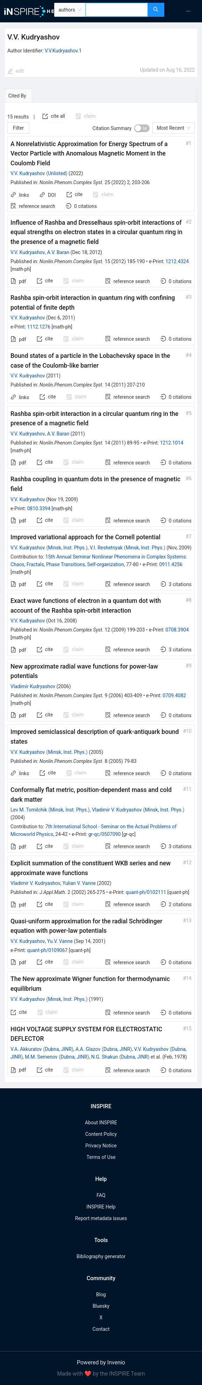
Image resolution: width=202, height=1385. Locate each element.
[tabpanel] (101, 593)
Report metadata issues (101, 1218)
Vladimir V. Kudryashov (117, 810)
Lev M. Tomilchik (28, 810)
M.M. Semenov (41, 1057)
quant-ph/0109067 (47, 950)
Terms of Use (101, 1157)
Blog (101, 1294)
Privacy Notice (100, 1145)
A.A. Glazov (87, 1049)
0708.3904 (177, 630)
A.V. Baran (58, 252)
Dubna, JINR (58, 1049)
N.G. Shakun (104, 1057)
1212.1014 (171, 443)
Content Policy (101, 1134)
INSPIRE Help (100, 1207)
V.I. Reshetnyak (106, 547)
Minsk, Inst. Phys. (67, 547)
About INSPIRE (101, 1122)
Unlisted (57, 173)
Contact (101, 1329)
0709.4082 (174, 695)
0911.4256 (170, 564)
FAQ (100, 1195)
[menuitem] (188, 11)
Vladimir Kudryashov (32, 686)
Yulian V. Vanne (79, 883)
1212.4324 (177, 261)
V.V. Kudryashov (27, 173)
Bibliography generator (101, 1256)
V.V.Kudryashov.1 (63, 50)
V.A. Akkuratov (26, 1049)
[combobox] (117, 10)
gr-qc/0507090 (104, 834)
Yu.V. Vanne (60, 941)
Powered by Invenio (101, 1362)
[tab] (25, 96)
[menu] (184, 11)
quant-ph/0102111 (145, 892)
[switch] (142, 128)
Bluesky (101, 1306)
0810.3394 (38, 508)
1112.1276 (38, 327)
